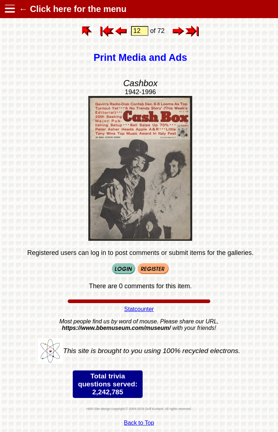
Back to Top (139, 423)
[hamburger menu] (9, 9)
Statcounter (139, 309)
